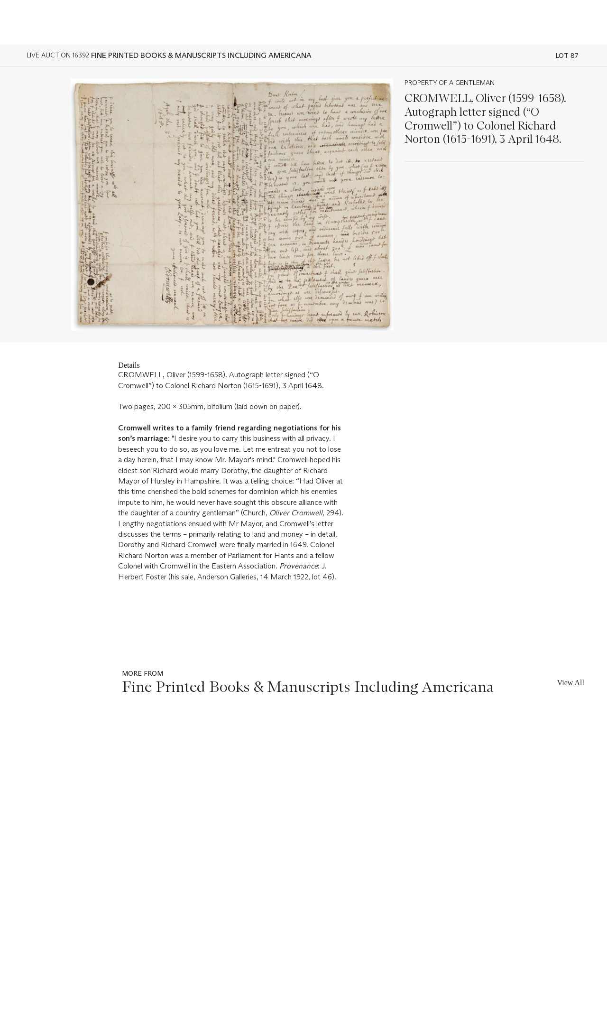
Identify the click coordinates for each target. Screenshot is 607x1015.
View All (570, 683)
